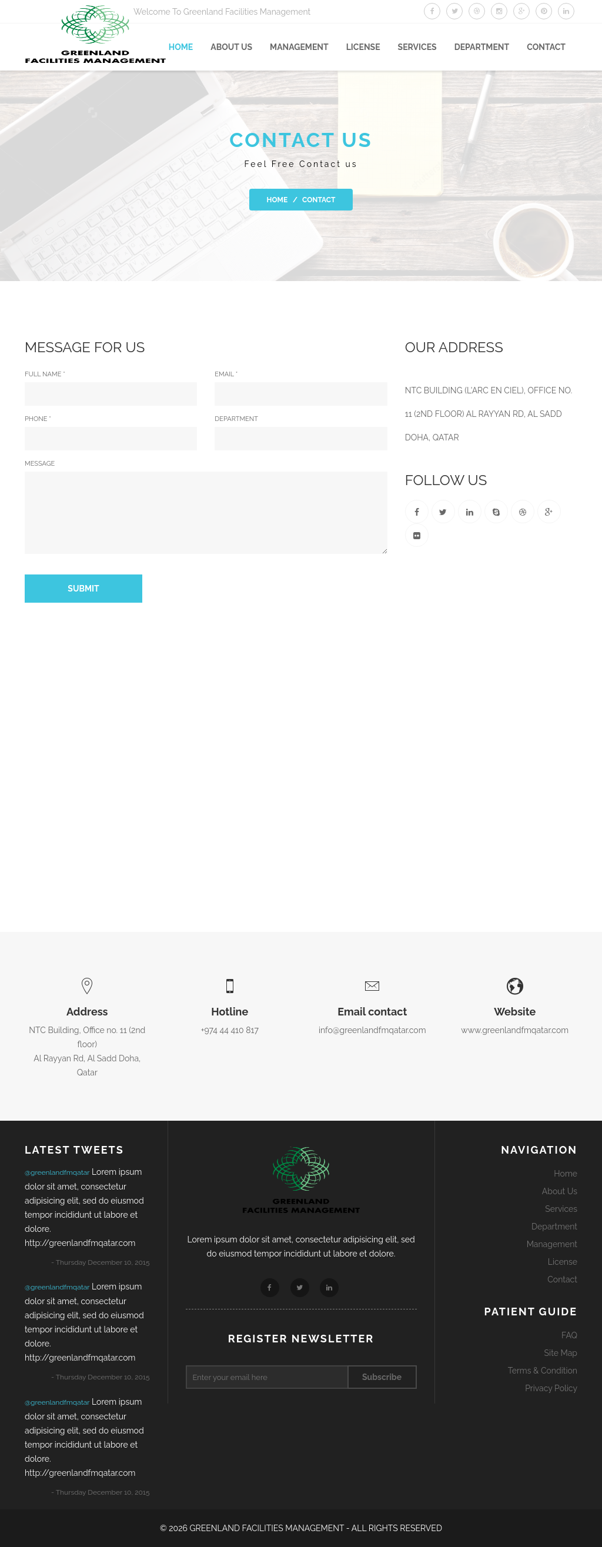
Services (561, 1209)
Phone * (111, 432)
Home (181, 47)
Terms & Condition (542, 1370)
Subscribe (382, 1377)
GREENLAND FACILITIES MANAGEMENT (267, 1528)
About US (231, 47)
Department (482, 47)
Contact (546, 47)
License (363, 47)
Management (299, 47)
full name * (111, 388)
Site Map (560, 1353)
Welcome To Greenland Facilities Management (221, 11)
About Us (559, 1191)
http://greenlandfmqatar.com (80, 1243)
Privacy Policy (551, 1388)
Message (206, 507)
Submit (83, 588)
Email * (301, 388)
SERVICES (417, 47)
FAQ (569, 1335)
